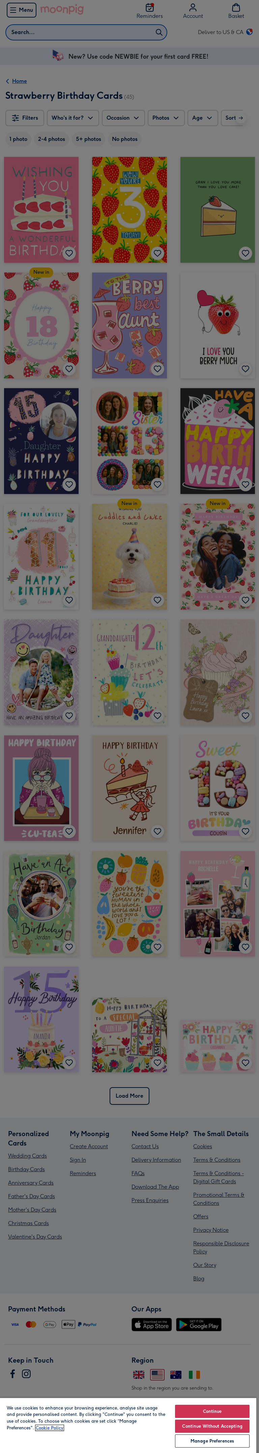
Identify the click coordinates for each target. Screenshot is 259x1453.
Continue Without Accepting (212, 1426)
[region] (128, 1425)
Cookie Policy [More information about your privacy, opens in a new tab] (49, 1427)
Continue (212, 1411)
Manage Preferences (212, 1441)
